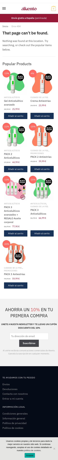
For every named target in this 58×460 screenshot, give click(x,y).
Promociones (37, 153)
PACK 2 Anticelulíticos (12, 155)
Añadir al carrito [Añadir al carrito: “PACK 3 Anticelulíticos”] (42, 233)
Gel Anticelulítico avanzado (13, 102)
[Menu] (4, 8)
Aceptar (29, 455)
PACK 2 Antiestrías (41, 156)
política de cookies (32, 450)
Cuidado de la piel (39, 97)
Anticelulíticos (12, 97)
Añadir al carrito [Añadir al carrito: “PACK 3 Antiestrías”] (15, 285)
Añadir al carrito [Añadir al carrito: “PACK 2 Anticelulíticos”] (15, 169)
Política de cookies (12, 427)
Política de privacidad (14, 423)
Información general (13, 418)
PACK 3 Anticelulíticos (38, 211)
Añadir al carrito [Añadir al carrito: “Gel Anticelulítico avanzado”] (15, 116)
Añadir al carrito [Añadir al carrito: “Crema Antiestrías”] (42, 116)
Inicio (5, 26)
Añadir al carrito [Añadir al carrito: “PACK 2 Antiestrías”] (42, 169)
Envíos (6, 384)
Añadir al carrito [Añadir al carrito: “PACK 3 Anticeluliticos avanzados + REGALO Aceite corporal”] (15, 233)
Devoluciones (9, 389)
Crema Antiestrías (40, 100)
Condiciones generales (15, 413)
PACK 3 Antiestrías (14, 274)
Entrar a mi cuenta (12, 398)
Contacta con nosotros (15, 393)
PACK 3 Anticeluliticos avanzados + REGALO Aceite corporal (12, 215)
